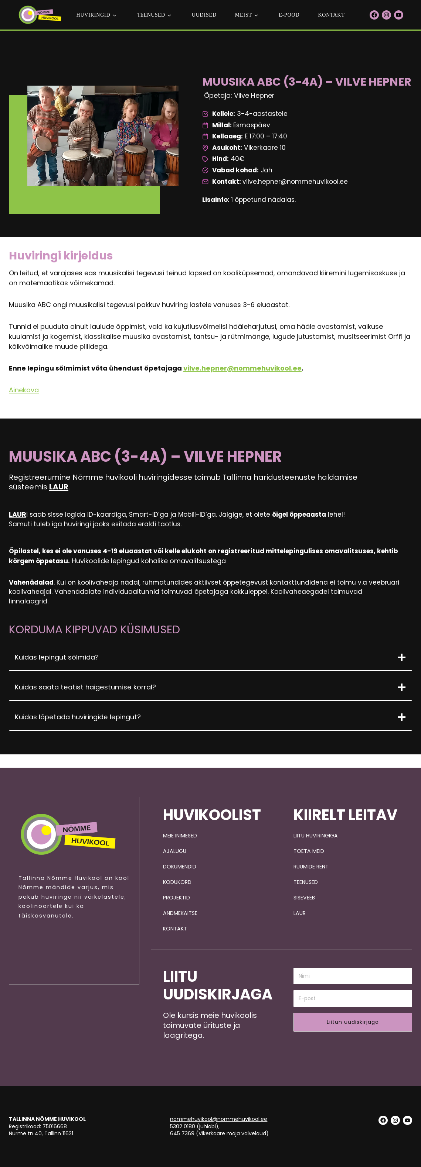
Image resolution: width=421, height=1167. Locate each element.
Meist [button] (243, 15)
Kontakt (331, 15)
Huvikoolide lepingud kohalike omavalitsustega (177, 566)
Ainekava (24, 394)
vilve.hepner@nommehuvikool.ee (242, 372)
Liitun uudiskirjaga (353, 1022)
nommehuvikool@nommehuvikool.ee (218, 1119)
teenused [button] (151, 15)
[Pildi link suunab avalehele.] (68, 832)
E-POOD (289, 15)
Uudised (204, 15)
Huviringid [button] (93, 15)
